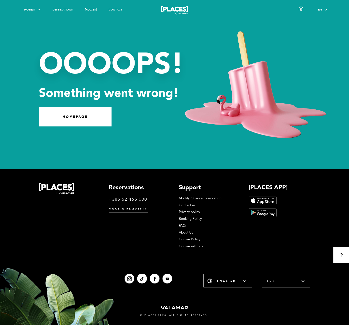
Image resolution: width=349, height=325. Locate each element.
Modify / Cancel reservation (200, 198)
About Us (186, 232)
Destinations (62, 9)
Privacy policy (189, 212)
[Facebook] (154, 278)
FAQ (182, 226)
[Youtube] (167, 278)
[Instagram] (129, 278)
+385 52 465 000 (128, 199)
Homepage (75, 117)
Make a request (128, 208)
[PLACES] (91, 9)
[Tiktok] (142, 278)
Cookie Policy (189, 239)
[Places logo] (174, 11)
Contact (115, 9)
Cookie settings (191, 246)
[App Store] (263, 200)
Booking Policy (190, 219)
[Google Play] (263, 212)
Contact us (187, 205)
